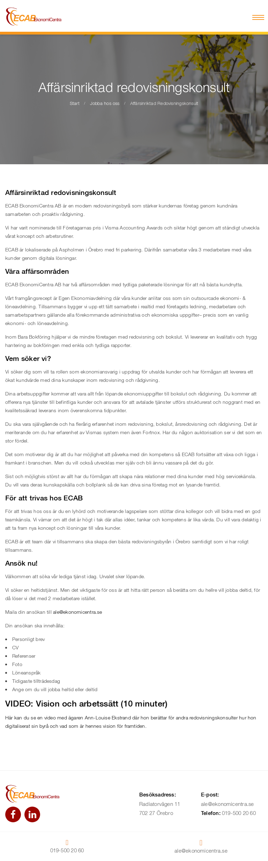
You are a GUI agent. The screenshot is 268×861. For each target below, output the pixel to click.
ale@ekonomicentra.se (77, 612)
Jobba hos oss (105, 103)
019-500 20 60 (239, 813)
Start (75, 103)
